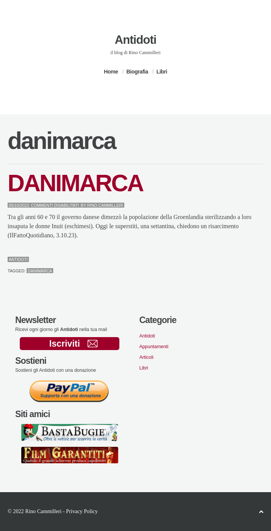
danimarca (40, 271)
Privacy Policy (82, 511)
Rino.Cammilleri (105, 205)
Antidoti (135, 39)
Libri (161, 72)
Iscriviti (73, 344)
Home (111, 72)
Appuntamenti (153, 346)
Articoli (146, 357)
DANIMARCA (75, 183)
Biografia (137, 72)
